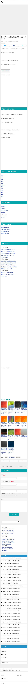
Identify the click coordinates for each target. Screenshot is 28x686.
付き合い (11, 253)
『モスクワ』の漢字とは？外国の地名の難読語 (11, 591)
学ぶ (2, 257)
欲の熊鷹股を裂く (5, 231)
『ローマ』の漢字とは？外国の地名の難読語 (10, 569)
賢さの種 (3, 43)
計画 (6, 262)
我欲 (2, 192)
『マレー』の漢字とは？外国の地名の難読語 (10, 599)
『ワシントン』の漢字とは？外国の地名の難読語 (11, 558)
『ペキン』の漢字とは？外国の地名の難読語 (10, 638)
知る (14, 251)
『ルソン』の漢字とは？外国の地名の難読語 (10, 571)
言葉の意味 (18, 457)
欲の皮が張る (4, 215)
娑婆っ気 (3, 184)
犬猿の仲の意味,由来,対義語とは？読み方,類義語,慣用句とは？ (11, 451)
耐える (13, 264)
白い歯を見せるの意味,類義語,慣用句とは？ (10, 437)
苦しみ (7, 274)
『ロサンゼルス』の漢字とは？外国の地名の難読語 (12, 566)
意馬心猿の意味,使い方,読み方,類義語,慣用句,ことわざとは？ (11, 411)
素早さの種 (4, 651)
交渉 (10, 262)
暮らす (5, 251)
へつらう (8, 268)
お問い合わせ (3, 678)
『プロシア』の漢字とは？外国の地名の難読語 (11, 641)
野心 (2, 186)
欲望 (2, 175)
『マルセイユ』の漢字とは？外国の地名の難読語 (11, 602)
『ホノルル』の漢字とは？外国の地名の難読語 (11, 619)
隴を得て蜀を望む (5, 233)
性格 (2, 253)
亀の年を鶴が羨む (5, 227)
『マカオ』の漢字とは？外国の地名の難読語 (10, 610)
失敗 (13, 262)
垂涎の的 (3, 208)
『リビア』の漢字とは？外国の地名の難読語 (10, 577)
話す (14, 255)
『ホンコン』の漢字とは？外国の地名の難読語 (11, 616)
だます (8, 266)
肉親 (14, 253)
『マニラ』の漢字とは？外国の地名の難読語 (10, 605)
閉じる (8, 70)
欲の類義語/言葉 (12, 457)
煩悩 (2, 183)
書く (11, 249)
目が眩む (3, 212)
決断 (8, 262)
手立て (15, 266)
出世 (15, 262)
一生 (2, 249)
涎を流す (3, 217)
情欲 (2, 190)
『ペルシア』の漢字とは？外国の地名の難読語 (11, 627)
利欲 (2, 194)
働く (11, 255)
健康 (10, 251)
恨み (10, 272)
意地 (2, 181)
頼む (5, 266)
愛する (2, 272)
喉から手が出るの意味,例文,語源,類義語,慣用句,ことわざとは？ (4, 411)
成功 (9, 264)
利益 (11, 268)
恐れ (12, 272)
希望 (2, 274)
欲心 (2, 179)
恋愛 (7, 257)
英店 (2, 2)
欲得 (2, 196)
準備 (2, 264)
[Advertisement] (14, 19)
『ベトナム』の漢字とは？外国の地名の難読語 (11, 635)
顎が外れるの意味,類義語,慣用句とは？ (24, 436)
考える (14, 249)
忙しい (5, 261)
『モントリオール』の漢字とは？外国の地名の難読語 (12, 585)
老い (6, 249)
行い (15, 261)
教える (8, 249)
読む (5, 257)
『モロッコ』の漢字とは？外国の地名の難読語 (11, 588)
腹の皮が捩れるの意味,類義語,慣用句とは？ (24, 424)
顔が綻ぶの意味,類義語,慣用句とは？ (17, 436)
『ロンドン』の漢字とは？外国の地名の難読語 (11, 560)
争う (2, 261)
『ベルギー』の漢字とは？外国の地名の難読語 (11, 630)
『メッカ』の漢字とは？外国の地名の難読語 (10, 594)
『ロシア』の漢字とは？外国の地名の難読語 (10, 563)
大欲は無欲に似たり (5, 229)
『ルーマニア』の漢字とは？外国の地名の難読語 (11, 574)
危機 (3, 262)
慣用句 (6, 457)
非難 (5, 268)
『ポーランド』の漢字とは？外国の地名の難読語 (11, 622)
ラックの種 (4, 657)
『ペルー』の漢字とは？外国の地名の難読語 (10, 633)
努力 (2, 268)
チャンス (12, 266)
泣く (13, 274)
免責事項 (2, 675)
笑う (6, 276)
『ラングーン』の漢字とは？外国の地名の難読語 (11, 580)
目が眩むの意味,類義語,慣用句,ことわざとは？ (24, 410)
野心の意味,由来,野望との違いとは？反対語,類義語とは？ (4, 451)
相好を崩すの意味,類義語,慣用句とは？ (4, 436)
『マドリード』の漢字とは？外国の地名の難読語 (11, 608)
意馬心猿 (3, 206)
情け (2, 276)
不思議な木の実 (5, 662)
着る (2, 251)
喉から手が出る (4, 210)
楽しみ (10, 274)
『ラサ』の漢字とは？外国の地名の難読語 (10, 583)
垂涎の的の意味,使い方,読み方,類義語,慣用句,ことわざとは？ (17, 411)
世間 (5, 253)
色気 (2, 188)
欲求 (2, 177)
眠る (2, 255)
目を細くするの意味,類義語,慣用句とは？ (17, 424)
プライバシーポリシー (19, 675)
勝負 (7, 264)
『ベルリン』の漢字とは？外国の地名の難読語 (11, 624)
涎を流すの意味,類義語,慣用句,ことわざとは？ (11, 424)
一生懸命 (9, 261)
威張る (12, 261)
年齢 (5, 255)
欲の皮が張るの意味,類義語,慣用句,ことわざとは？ (4, 424)
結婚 (8, 251)
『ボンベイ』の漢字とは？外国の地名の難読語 (11, 613)
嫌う (5, 274)
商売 (5, 264)
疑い (8, 272)
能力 (7, 255)
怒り (5, 272)
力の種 (3, 648)
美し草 (3, 660)
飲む (9, 255)
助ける (2, 266)
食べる (7, 253)
